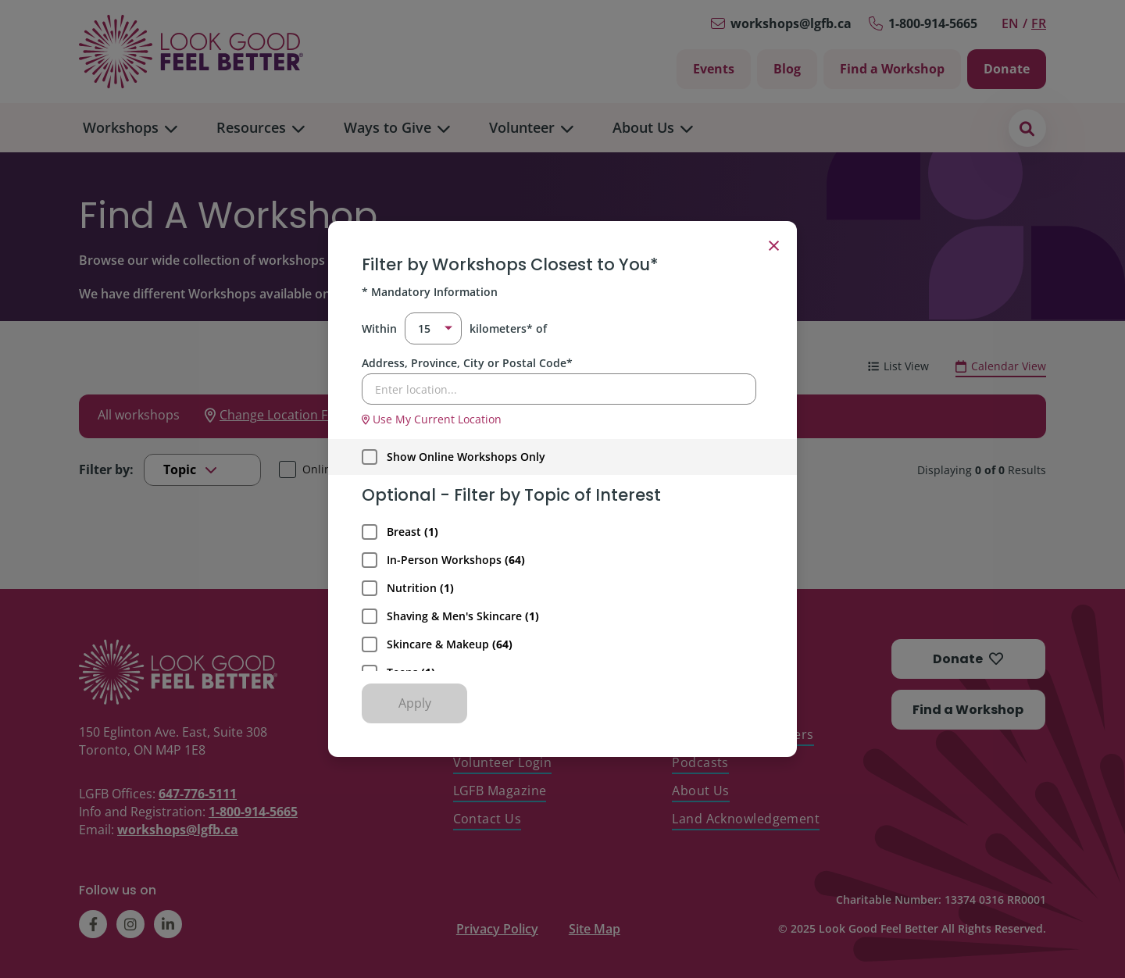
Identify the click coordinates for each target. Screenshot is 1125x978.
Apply (414, 703)
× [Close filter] (773, 244)
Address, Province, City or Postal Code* (467, 362)
